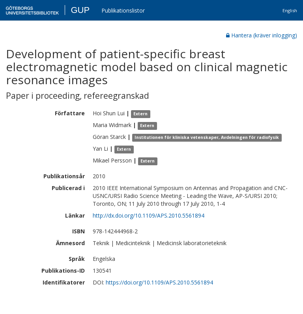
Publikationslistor (123, 10)
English (289, 10)
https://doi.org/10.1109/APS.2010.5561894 (159, 282)
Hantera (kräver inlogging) (261, 35)
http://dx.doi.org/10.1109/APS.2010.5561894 (148, 215)
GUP (80, 10)
